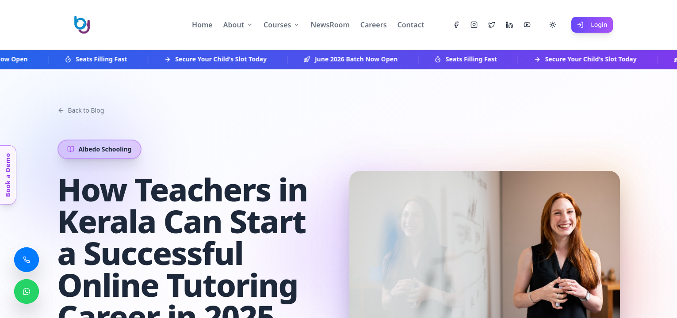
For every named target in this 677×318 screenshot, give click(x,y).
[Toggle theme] (553, 25)
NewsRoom (329, 25)
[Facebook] (456, 25)
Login (592, 24)
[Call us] (26, 259)
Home (202, 25)
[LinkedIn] (509, 25)
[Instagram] (474, 25)
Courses (277, 25)
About (233, 25)
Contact (411, 25)
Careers (373, 25)
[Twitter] (492, 25)
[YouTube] (527, 25)
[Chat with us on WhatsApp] (26, 291)
